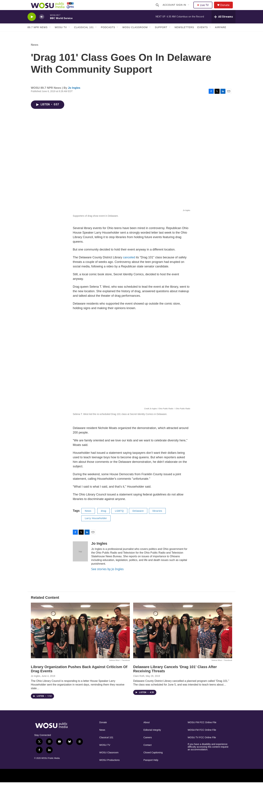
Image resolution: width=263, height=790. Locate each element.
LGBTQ (119, 518)
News (34, 52)
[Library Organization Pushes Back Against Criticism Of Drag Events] (80, 638)
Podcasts (108, 34)
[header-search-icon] (157, 8)
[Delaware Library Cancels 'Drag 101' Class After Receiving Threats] (182, 638)
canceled (129, 265)
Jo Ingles (74, 95)
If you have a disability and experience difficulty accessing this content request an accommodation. (208, 754)
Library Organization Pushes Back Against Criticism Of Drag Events (79, 676)
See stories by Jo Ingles (107, 576)
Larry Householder (96, 525)
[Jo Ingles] (80, 559)
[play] (31, 24)
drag (103, 518)
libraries (157, 518)
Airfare (220, 34)
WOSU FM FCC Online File (202, 730)
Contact (147, 752)
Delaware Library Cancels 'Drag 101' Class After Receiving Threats (175, 676)
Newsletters (184, 34)
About (146, 730)
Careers (147, 745)
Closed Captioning (153, 760)
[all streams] (223, 24)
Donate (227, 9)
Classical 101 (84, 34)
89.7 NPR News (38, 34)
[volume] (42, 24)
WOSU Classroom (135, 34)
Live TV (203, 9)
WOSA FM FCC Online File (202, 737)
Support (161, 34)
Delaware (138, 518)
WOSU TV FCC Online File (202, 745)
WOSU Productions (109, 767)
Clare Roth (138, 683)
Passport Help (150, 767)
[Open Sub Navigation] (189, 8)
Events (202, 34)
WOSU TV (61, 34)
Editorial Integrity (152, 737)
